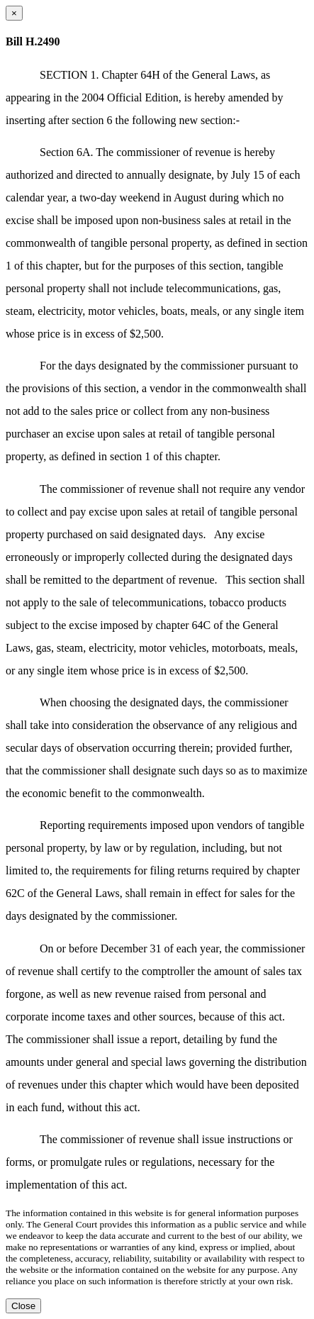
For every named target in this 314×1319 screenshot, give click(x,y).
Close (23, 1306)
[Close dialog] (14, 13)
